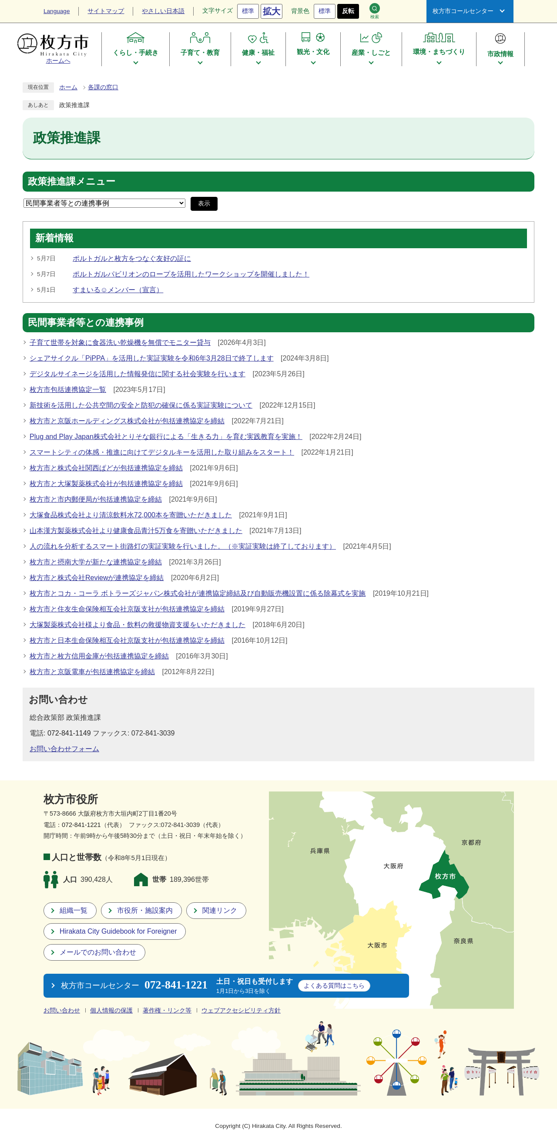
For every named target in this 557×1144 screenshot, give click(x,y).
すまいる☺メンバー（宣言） (118, 290)
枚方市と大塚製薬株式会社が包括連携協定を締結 (106, 483)
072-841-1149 (69, 733)
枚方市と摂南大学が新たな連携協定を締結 (96, 562)
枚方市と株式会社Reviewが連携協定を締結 (97, 577)
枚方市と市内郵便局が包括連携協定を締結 (96, 499)
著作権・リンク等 (167, 1010)
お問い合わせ (62, 1010)
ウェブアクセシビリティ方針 (241, 1010)
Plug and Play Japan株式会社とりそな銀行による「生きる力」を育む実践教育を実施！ (166, 436)
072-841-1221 (81, 824)
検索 (374, 11)
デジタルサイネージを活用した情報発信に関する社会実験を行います (137, 374)
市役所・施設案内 (145, 910)
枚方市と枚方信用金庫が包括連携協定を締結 (99, 656)
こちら (334, 985)
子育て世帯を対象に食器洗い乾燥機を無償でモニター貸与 (120, 342)
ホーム (68, 87)
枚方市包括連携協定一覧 (68, 389)
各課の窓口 (103, 87)
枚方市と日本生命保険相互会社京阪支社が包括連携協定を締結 (127, 640)
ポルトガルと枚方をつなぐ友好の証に (132, 258)
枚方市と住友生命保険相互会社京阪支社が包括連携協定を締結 (127, 609)
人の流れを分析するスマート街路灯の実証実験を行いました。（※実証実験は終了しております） (183, 546)
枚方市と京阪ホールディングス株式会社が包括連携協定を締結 (127, 421)
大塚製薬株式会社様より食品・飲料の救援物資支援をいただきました (137, 624)
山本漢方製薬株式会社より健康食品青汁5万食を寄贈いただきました (136, 530)
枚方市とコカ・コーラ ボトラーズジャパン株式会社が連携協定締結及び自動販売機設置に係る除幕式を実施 (198, 593)
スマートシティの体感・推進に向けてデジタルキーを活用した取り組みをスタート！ (162, 452)
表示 (204, 203)
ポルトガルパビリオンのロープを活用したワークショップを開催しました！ (191, 274)
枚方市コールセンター (463, 11)
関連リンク (219, 910)
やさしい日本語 (163, 11)
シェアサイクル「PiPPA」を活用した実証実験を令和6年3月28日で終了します (152, 358)
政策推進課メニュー (71, 181)
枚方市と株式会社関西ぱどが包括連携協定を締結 (106, 468)
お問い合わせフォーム (64, 749)
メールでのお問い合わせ (98, 952)
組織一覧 (73, 910)
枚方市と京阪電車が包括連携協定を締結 (92, 671)
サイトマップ (105, 11)
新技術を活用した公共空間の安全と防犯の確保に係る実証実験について (141, 405)
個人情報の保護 (111, 1010)
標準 (248, 11)
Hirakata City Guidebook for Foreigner (118, 931)
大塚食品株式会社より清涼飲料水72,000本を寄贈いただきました (131, 515)
